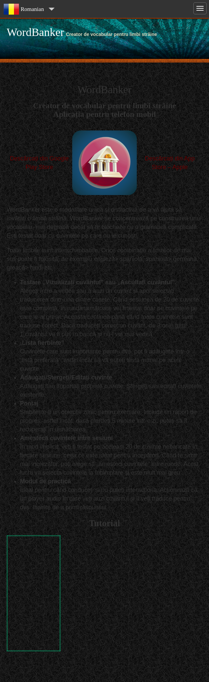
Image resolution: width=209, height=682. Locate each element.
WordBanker (35, 32)
